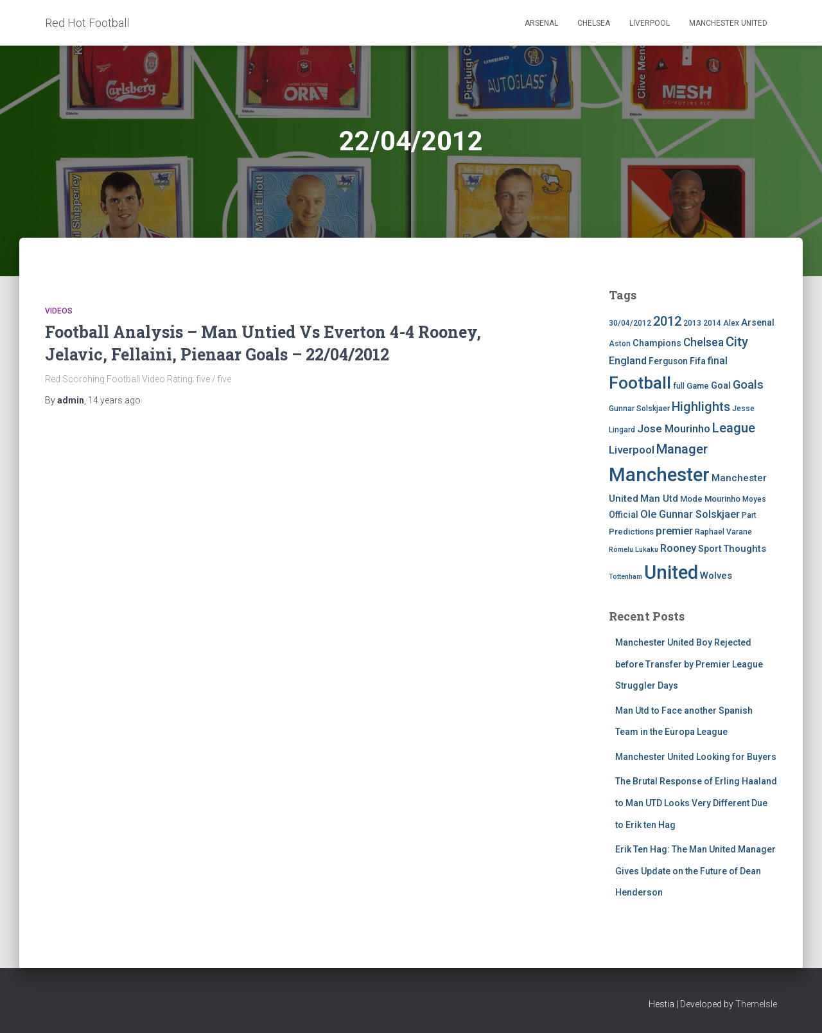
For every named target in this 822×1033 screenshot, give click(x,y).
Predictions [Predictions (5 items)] (631, 531)
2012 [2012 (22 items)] (667, 321)
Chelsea (593, 23)
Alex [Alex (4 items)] (731, 323)
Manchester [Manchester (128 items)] (659, 475)
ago (114, 400)
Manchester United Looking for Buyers (695, 757)
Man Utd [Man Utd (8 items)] (659, 498)
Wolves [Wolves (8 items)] (716, 575)
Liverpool (649, 23)
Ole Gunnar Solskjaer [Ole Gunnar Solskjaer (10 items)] (690, 514)
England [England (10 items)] (628, 361)
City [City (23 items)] (737, 341)
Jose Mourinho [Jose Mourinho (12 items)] (673, 428)
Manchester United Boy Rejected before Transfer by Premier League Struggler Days (689, 664)
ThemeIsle (756, 1004)
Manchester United (728, 23)
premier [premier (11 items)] (674, 531)
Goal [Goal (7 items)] (721, 385)
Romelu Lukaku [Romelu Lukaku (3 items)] (633, 549)
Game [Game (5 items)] (697, 386)
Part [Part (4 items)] (749, 515)
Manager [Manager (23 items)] (682, 449)
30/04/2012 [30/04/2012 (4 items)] (630, 323)
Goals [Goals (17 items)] (748, 385)
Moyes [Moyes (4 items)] (754, 499)
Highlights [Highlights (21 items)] (701, 407)
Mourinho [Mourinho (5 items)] (722, 499)
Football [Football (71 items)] (640, 383)
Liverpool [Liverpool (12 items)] (631, 449)
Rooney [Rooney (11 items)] (678, 548)
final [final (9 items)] (718, 361)
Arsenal (541, 23)
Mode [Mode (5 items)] (691, 499)
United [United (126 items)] (671, 572)
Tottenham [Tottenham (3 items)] (625, 576)
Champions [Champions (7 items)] (657, 343)
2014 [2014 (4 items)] (712, 323)
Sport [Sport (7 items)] (709, 548)
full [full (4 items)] (679, 386)
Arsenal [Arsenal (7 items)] (757, 322)
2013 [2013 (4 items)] (692, 323)
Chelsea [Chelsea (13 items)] (703, 342)
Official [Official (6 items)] (623, 514)
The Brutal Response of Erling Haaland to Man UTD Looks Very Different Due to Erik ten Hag (696, 802)
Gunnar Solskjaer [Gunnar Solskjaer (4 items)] (639, 408)
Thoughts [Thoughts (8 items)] (744, 548)
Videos (59, 310)
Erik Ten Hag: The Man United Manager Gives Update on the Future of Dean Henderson (695, 870)
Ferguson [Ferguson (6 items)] (668, 361)
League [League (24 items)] (733, 428)
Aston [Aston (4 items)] (620, 343)
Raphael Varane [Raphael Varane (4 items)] (723, 531)
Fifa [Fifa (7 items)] (698, 361)
